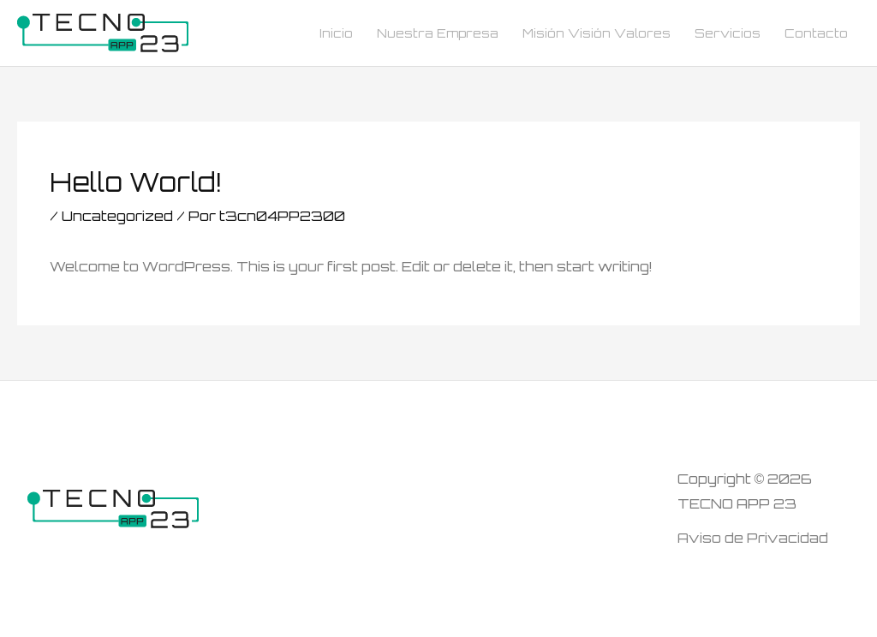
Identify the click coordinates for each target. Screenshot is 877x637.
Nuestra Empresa (437, 33)
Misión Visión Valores (596, 33)
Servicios (728, 33)
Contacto (816, 33)
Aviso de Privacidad (752, 537)
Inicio (336, 33)
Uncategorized (117, 215)
